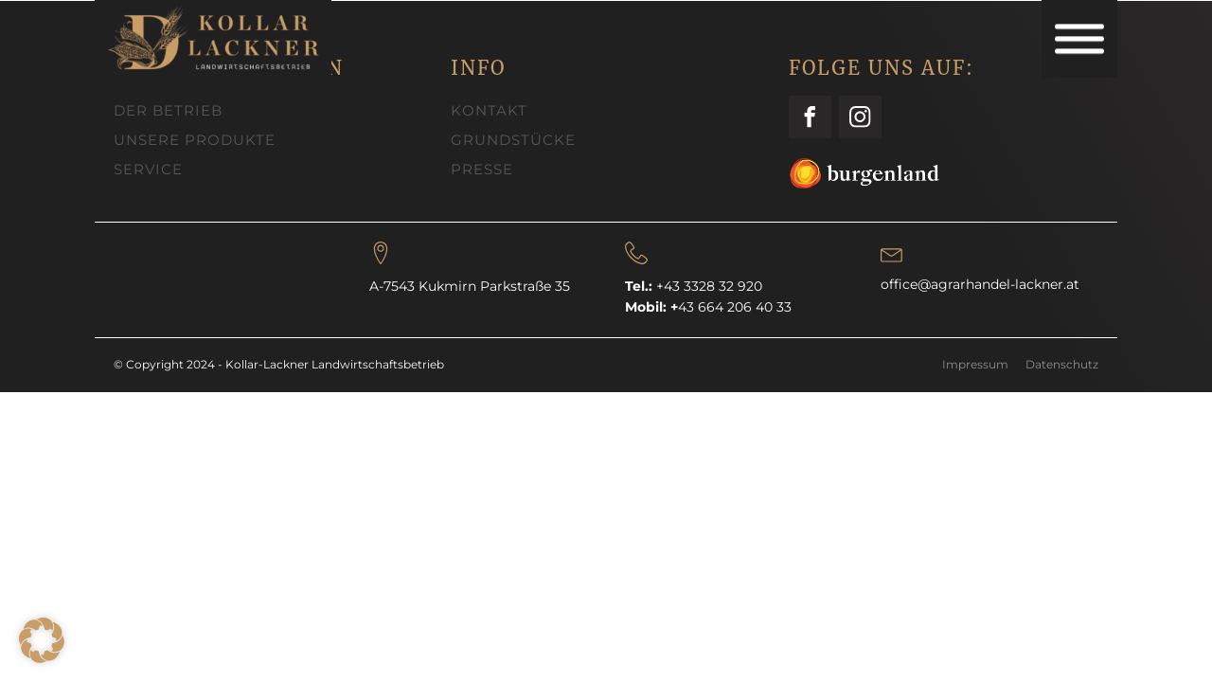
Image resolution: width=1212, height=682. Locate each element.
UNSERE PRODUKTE (195, 140)
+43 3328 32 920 (709, 286)
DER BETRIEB (168, 110)
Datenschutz (1061, 364)
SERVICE (148, 169)
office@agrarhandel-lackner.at (980, 284)
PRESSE (482, 169)
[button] (41, 640)
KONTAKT (489, 110)
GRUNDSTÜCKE (513, 140)
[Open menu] (1079, 38)
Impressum (975, 364)
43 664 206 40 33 (731, 306)
